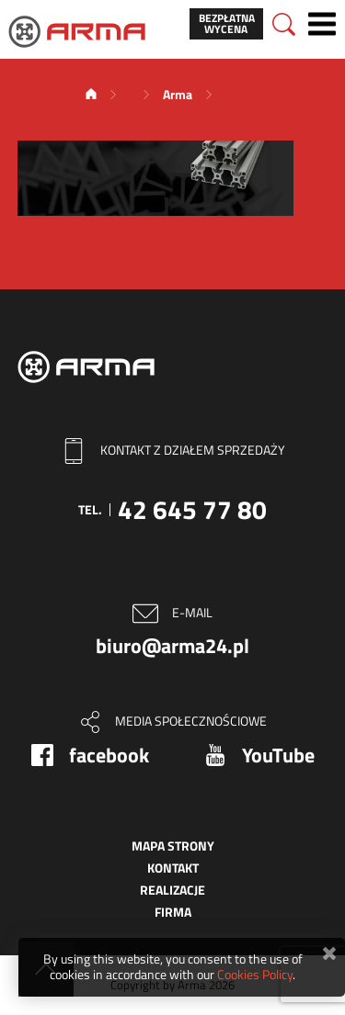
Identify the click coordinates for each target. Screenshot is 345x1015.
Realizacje (172, 889)
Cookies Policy (255, 974)
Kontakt (173, 867)
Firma (173, 911)
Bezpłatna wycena (227, 23)
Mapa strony (173, 845)
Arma (177, 94)
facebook (109, 755)
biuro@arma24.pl (172, 645)
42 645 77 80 (192, 509)
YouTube (278, 755)
